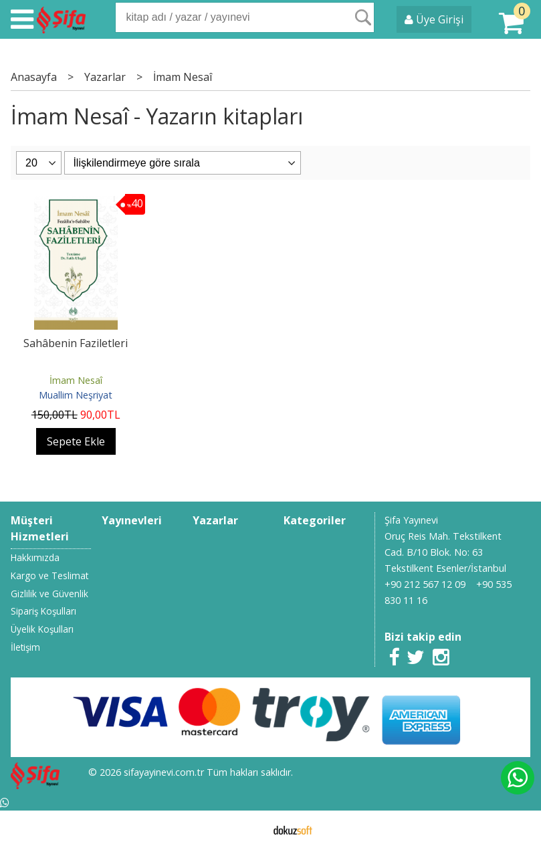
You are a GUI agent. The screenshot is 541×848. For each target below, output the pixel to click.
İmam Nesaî (75, 380)
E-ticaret (249, 829)
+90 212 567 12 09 (425, 584)
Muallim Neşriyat (75, 395)
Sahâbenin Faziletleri (75, 343)
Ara (363, 17)
